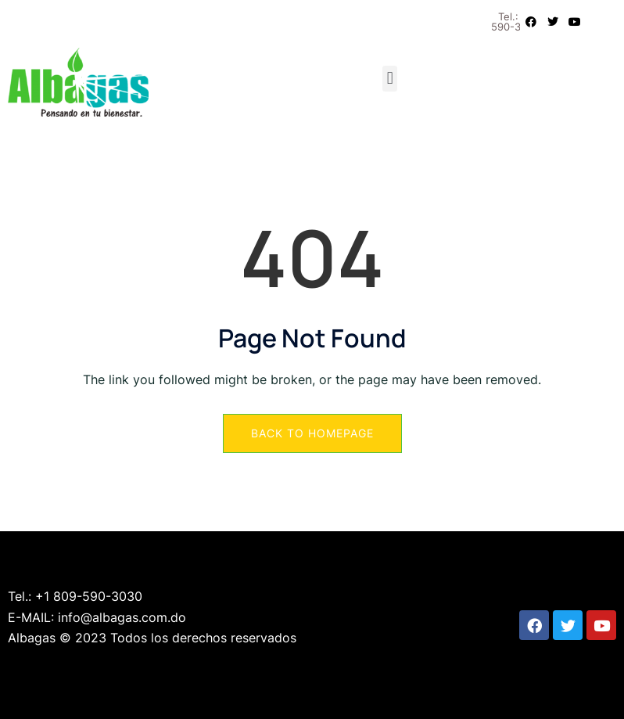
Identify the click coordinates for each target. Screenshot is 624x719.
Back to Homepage (312, 433)
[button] (389, 79)
